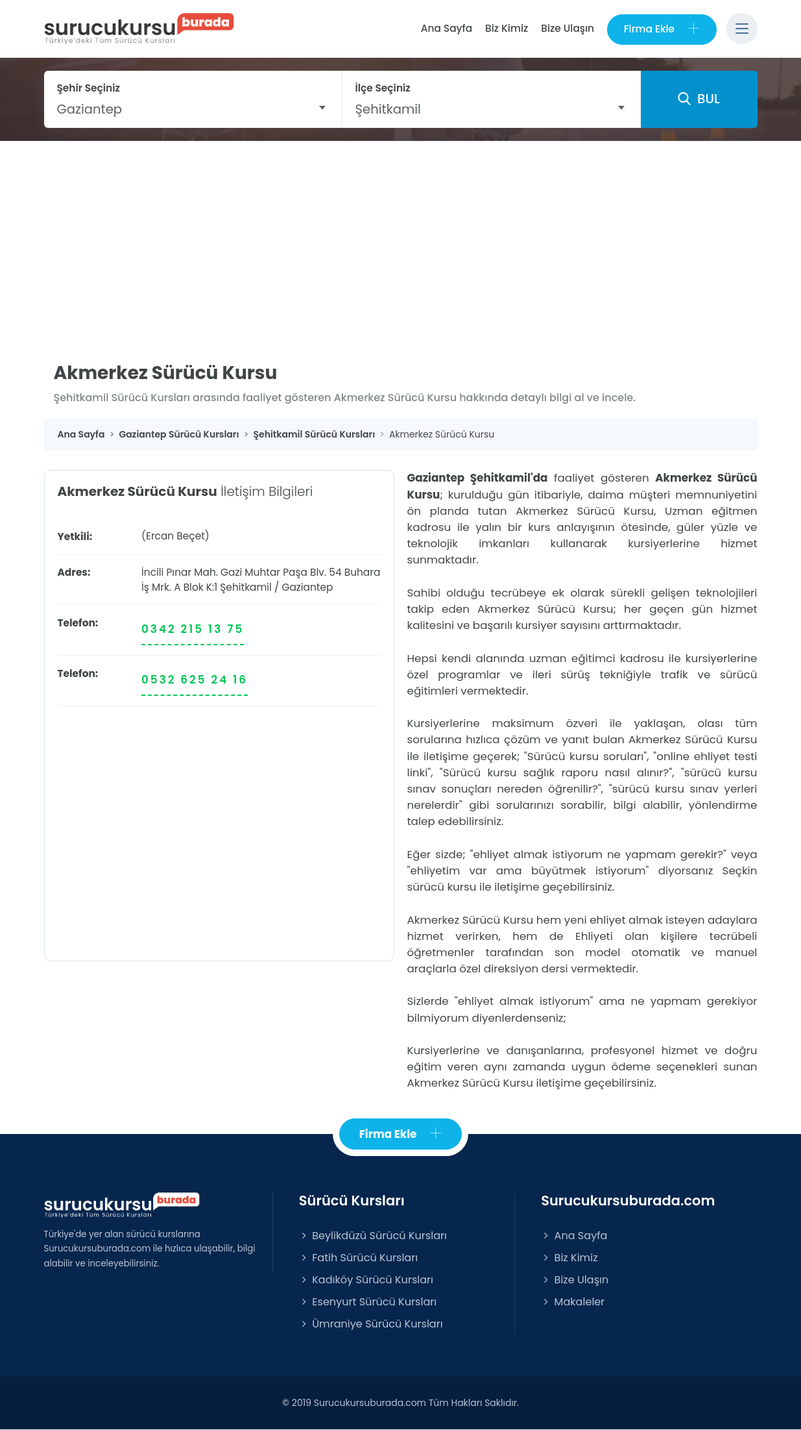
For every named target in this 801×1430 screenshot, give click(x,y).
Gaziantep (307, 587)
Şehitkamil (246, 587)
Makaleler (572, 1302)
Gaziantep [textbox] (90, 109)
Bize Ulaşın (566, 28)
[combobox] (193, 109)
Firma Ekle (661, 28)
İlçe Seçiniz (383, 88)
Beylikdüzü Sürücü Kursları (373, 1235)
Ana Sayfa (446, 28)
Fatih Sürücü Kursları (358, 1257)
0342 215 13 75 (192, 629)
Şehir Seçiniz (89, 88)
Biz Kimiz (505, 28)
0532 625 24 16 (194, 680)
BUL (698, 99)
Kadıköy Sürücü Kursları (366, 1279)
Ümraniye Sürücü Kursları (371, 1324)
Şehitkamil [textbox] (388, 109)
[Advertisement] (401, 239)
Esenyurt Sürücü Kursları (367, 1302)
